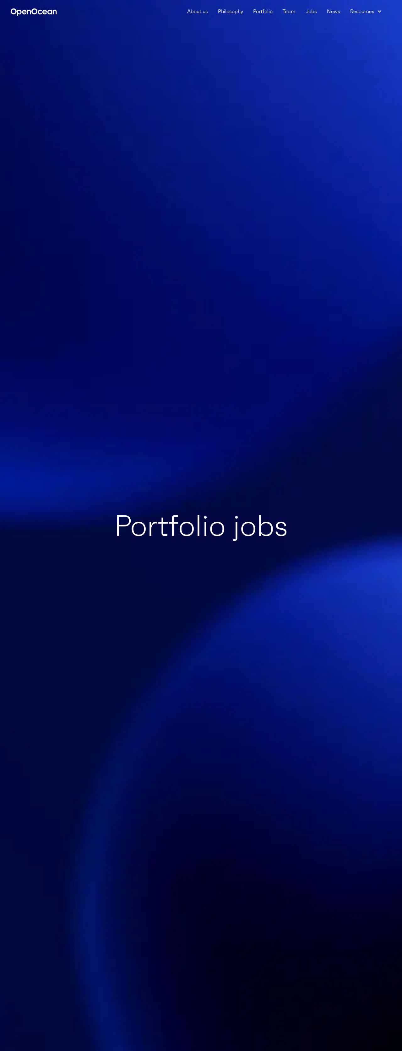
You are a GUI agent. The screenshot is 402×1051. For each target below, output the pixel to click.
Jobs (311, 11)
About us (197, 11)
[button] (366, 11)
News (333, 11)
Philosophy (230, 11)
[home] (33, 11)
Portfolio (263, 11)
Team (289, 11)
